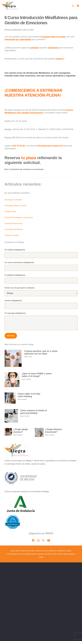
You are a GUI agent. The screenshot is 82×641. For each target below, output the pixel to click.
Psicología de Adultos (13, 200)
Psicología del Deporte (14, 229)
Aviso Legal (15, 551)
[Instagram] (38, 540)
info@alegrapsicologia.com (50, 146)
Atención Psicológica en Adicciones (19, 217)
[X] (43, 540)
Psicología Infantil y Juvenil (15, 206)
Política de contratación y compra (60, 551)
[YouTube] (48, 540)
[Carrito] (77, 6)
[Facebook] (33, 540)
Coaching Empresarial (13, 223)
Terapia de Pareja (12, 235)
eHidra (41, 557)
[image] (10, 5)
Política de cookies (41, 551)
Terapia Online (10, 212)
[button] (72, 6)
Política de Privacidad (27, 551)
